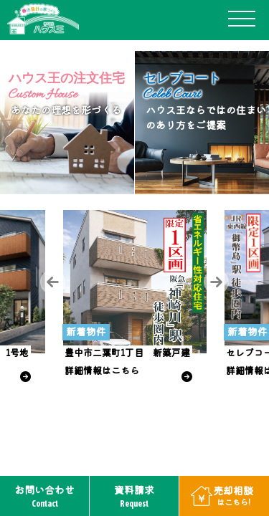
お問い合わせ (44, 496)
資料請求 (134, 496)
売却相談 (233, 495)
